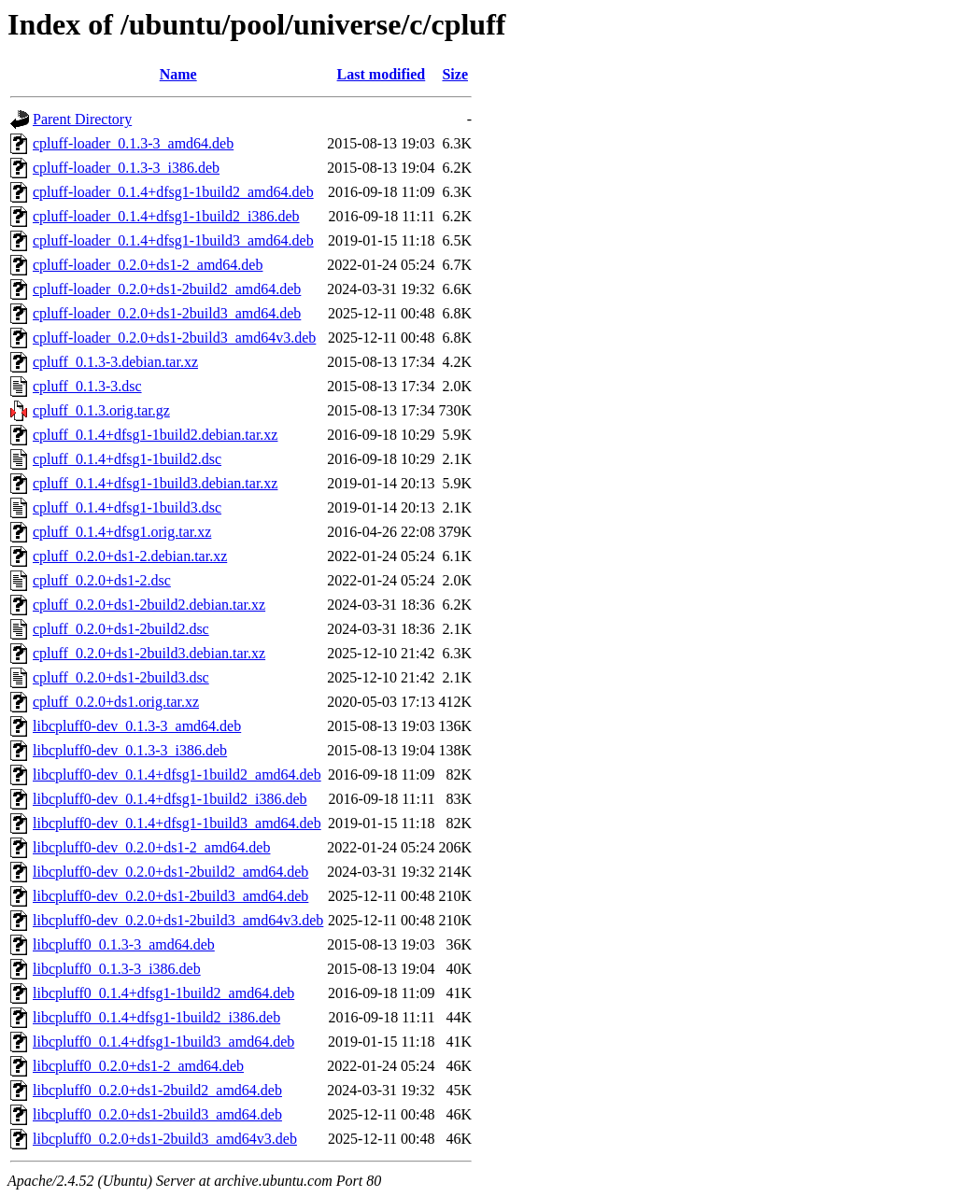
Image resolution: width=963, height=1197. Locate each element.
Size (455, 74)
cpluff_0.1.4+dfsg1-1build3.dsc (127, 507)
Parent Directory (82, 119)
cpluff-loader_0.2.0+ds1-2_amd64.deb (147, 265)
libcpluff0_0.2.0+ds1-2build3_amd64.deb (157, 1114)
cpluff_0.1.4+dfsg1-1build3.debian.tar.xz (155, 483)
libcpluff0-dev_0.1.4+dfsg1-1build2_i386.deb (170, 799)
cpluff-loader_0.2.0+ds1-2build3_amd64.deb (167, 313)
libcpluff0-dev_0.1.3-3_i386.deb (130, 750)
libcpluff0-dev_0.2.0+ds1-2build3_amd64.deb (170, 896)
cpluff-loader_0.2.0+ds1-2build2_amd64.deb (167, 289)
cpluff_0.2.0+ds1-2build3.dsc (121, 677)
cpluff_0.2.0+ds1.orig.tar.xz (116, 702)
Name (178, 74)
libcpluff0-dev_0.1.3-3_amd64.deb (137, 726)
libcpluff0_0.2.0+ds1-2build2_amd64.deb (157, 1090)
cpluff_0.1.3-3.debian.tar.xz (115, 362)
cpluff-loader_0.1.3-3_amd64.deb (133, 143)
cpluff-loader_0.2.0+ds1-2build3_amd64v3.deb (174, 337)
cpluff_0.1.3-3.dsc (87, 386)
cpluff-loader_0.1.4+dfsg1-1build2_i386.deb (166, 216)
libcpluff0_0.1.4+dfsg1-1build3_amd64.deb (163, 1041)
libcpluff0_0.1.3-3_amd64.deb (124, 944)
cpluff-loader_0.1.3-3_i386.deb (126, 168)
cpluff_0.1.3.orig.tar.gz (101, 410)
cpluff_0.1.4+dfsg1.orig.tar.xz (122, 532)
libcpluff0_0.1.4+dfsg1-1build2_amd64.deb (163, 993)
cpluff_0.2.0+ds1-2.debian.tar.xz (130, 556)
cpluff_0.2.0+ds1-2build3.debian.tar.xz (149, 653)
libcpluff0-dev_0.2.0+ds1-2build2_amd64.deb (170, 872)
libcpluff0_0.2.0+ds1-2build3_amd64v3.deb (165, 1139)
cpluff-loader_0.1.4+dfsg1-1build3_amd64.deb (173, 240)
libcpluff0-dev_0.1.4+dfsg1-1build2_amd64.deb (177, 774)
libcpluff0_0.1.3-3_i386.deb (117, 969)
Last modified (381, 74)
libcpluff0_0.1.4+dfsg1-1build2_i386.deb (156, 1017)
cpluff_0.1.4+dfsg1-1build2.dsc (127, 459)
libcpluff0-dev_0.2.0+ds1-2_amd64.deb (151, 847)
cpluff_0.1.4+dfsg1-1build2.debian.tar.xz (155, 435)
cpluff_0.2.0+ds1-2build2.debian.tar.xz (149, 605)
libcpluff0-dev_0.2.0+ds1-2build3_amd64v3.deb (178, 920)
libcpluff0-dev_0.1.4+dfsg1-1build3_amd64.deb (177, 823)
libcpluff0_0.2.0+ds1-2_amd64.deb (138, 1066)
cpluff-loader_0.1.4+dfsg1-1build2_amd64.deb (173, 192)
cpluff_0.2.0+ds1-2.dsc (102, 580)
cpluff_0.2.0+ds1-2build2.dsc (121, 629)
